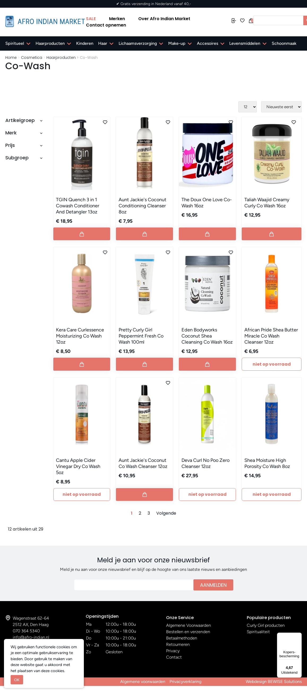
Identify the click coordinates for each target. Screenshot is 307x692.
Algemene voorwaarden (142, 681)
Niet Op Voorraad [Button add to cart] (272, 364)
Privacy (173, 650)
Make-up (176, 43)
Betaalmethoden (181, 638)
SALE (91, 19)
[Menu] (298, 636)
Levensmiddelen (244, 43)
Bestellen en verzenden (188, 631)
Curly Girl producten (266, 625)
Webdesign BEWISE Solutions (274, 681)
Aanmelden (213, 585)
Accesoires (207, 43)
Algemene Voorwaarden (188, 625)
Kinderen (84, 43)
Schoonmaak (284, 43)
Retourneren (178, 644)
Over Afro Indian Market (164, 19)
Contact (174, 657)
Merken (117, 19)
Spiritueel (14, 43)
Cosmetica (31, 57)
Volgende (166, 513)
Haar (102, 43)
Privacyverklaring (185, 681)
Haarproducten (50, 43)
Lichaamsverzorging (138, 43)
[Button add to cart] (81, 233)
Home (11, 57)
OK (17, 679)
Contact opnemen (106, 25)
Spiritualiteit (258, 631)
